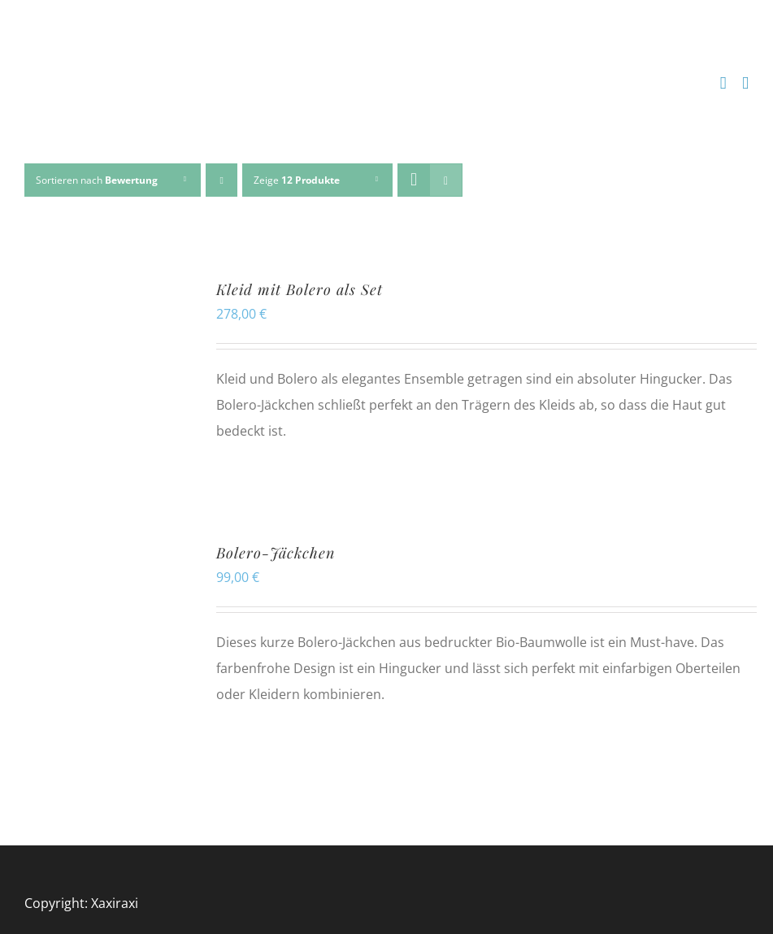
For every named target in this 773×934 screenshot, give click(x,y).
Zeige (297, 180)
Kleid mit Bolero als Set (299, 289)
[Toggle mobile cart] (723, 83)
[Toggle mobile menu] (745, 83)
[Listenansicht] (446, 180)
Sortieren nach (97, 180)
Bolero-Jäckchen (275, 553)
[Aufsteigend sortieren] (221, 180)
